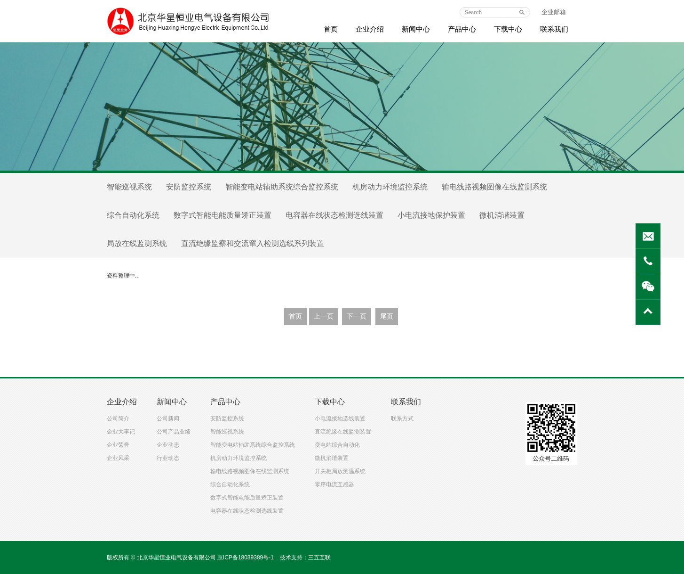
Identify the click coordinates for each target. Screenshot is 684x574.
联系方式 (402, 418)
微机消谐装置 (502, 215)
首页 (331, 29)
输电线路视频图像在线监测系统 (494, 187)
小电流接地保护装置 (431, 215)
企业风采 (118, 458)
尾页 (386, 316)
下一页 (356, 316)
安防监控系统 (188, 187)
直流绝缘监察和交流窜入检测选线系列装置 (252, 243)
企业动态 (168, 445)
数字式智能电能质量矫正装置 (222, 215)
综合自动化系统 (133, 215)
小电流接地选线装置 (340, 418)
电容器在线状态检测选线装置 (334, 215)
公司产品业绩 (174, 431)
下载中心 (508, 29)
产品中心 (462, 29)
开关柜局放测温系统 (340, 471)
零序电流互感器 (334, 484)
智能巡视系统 (129, 187)
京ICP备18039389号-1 (245, 557)
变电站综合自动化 (337, 445)
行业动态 (168, 458)
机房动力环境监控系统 (390, 187)
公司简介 (118, 418)
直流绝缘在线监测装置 (343, 431)
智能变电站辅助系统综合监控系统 (281, 187)
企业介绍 (370, 29)
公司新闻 (168, 418)
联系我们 (554, 29)
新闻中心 (416, 29)
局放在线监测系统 (137, 243)
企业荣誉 (118, 445)
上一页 (324, 316)
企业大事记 (121, 431)
